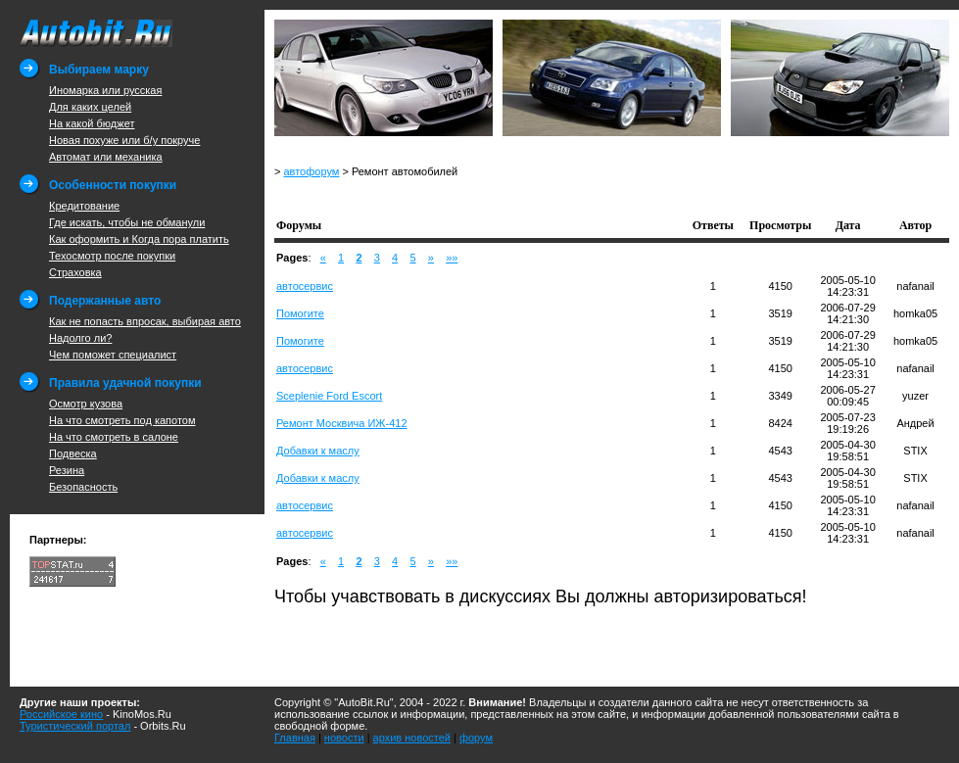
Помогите (300, 313)
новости (344, 737)
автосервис (304, 286)
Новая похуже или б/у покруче (124, 140)
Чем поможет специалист (112, 354)
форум (476, 737)
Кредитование (84, 206)
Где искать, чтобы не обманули (127, 222)
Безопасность (83, 487)
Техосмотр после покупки (112, 256)
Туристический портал (75, 726)
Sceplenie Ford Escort (329, 396)
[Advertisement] (503, 195)
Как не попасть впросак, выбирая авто (145, 321)
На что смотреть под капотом (122, 420)
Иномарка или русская (105, 90)
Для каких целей (90, 107)
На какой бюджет (91, 123)
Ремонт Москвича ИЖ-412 (342, 423)
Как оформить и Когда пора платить (139, 239)
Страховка (75, 272)
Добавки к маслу (318, 450)
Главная (294, 737)
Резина (66, 470)
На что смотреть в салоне (113, 437)
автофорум (311, 171)
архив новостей (412, 737)
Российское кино (61, 714)
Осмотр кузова (85, 403)
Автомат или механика (106, 157)
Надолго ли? (80, 338)
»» (451, 257)
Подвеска (73, 453)
